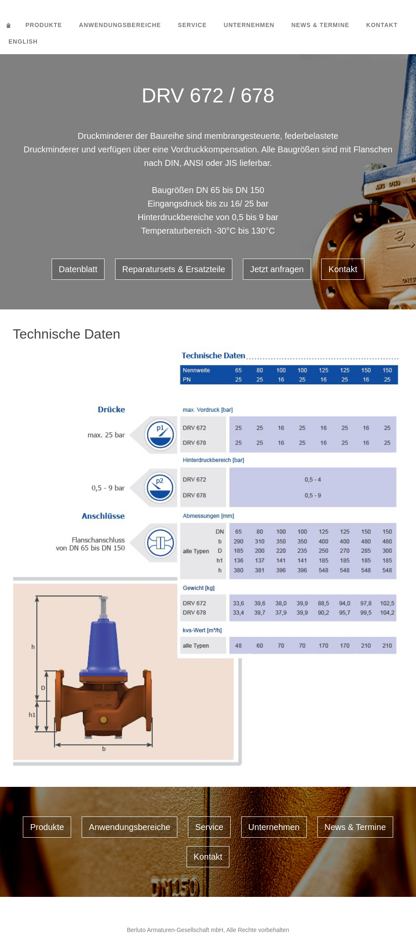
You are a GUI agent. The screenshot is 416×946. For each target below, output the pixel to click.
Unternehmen (249, 25)
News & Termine (320, 25)
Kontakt (381, 25)
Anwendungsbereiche (120, 25)
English (23, 41)
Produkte (43, 25)
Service (192, 25)
